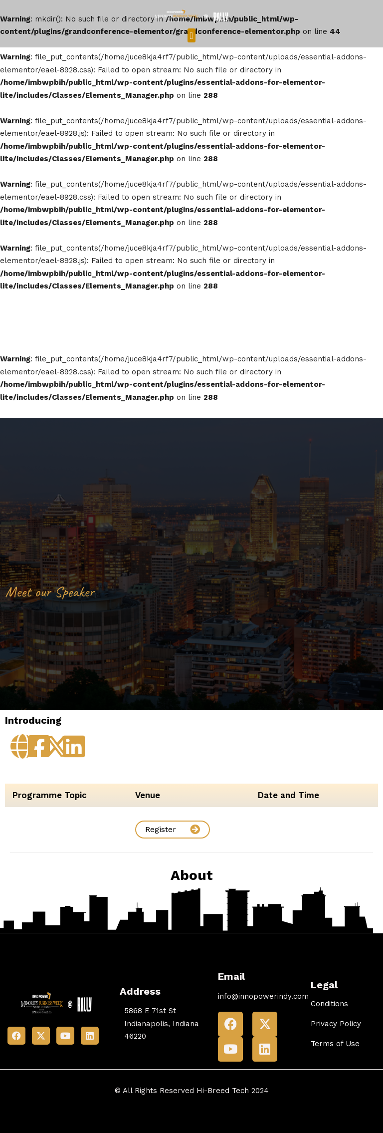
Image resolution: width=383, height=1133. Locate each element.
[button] (191, 35)
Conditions (329, 1003)
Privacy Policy (336, 1023)
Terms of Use (335, 1043)
